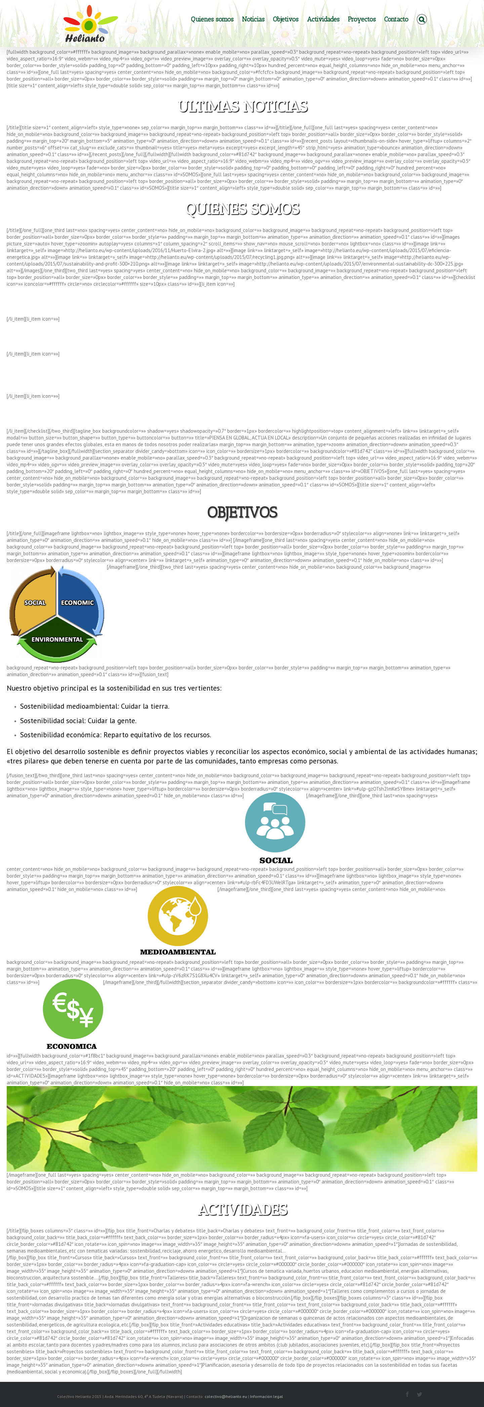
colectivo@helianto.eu (226, 1396)
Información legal (266, 1396)
